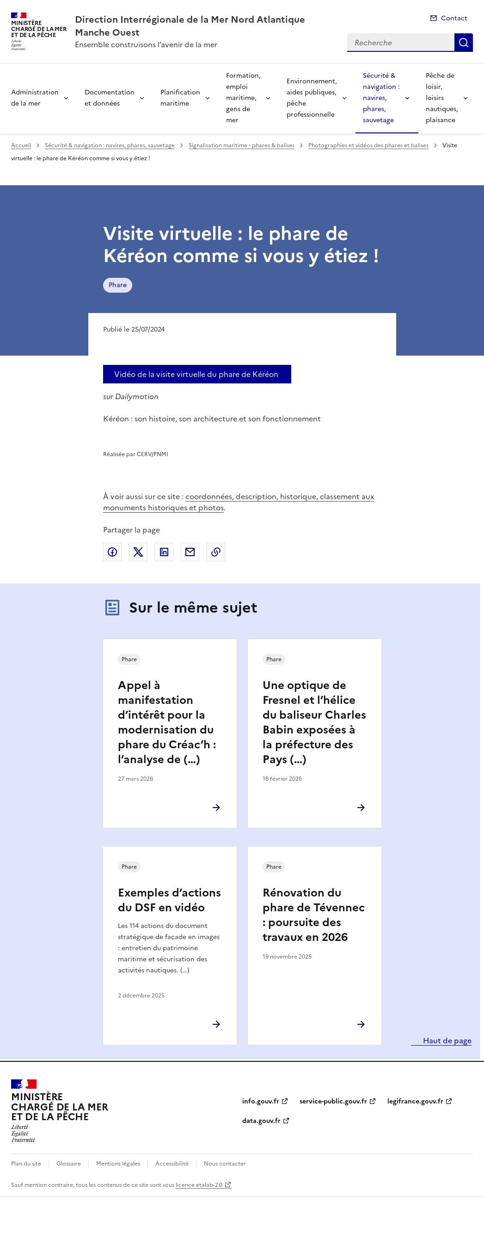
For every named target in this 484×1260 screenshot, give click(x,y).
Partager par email (190, 552)
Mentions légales (118, 1164)
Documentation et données (110, 98)
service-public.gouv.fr (333, 1101)
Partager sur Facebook (112, 552)
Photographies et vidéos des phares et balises (368, 145)
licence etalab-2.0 (199, 1185)
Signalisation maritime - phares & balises (241, 145)
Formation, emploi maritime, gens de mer (243, 98)
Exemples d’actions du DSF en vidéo (169, 900)
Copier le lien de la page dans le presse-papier (216, 552)
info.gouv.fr (260, 1101)
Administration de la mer (35, 98)
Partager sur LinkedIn (164, 552)
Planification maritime (180, 98)
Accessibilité (172, 1164)
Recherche (463, 42)
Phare (118, 285)
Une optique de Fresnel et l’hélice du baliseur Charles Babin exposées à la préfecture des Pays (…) (314, 722)
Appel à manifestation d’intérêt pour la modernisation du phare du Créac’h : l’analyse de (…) (167, 722)
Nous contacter (225, 1164)
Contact (454, 18)
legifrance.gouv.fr (415, 1101)
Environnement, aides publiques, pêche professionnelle (312, 97)
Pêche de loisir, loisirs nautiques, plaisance (442, 98)
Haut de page (446, 1040)
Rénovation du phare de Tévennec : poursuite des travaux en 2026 (314, 915)
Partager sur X (138, 552)
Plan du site (26, 1164)
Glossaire (68, 1164)
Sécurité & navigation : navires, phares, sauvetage (381, 98)
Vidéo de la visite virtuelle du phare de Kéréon (196, 374)
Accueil (21, 145)
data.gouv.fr (261, 1121)
